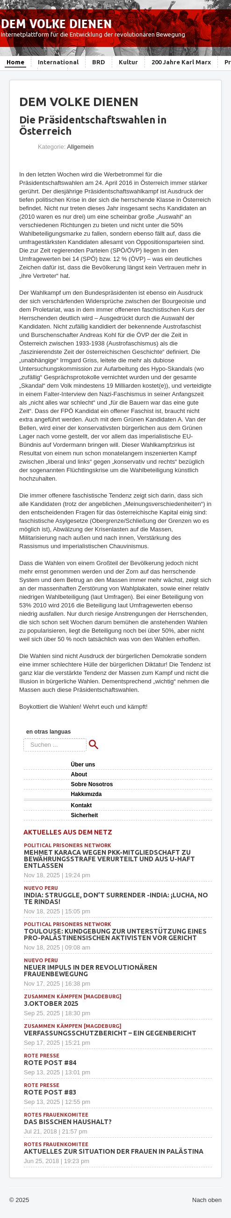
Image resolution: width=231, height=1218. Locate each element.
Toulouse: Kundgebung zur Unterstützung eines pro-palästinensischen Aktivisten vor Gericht (115, 934)
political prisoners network (67, 845)
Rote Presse (41, 1055)
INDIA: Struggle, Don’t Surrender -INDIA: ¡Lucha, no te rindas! (116, 898)
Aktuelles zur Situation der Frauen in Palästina (113, 1151)
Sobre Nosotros (92, 784)
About (79, 774)
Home (15, 62)
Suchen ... (23, 738)
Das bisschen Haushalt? (68, 1122)
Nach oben (207, 1199)
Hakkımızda (86, 794)
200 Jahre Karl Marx (181, 62)
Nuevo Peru (41, 888)
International (58, 62)
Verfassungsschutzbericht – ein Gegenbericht (110, 1033)
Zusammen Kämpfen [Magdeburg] (73, 996)
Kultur (128, 62)
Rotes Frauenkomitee (56, 1115)
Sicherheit (84, 815)
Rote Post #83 (50, 1092)
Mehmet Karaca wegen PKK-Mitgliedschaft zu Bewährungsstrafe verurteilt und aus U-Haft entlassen (109, 859)
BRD (98, 62)
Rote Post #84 (50, 1062)
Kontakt (81, 805)
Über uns (83, 764)
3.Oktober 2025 (51, 1003)
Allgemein (80, 146)
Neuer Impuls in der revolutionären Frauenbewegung (90, 971)
